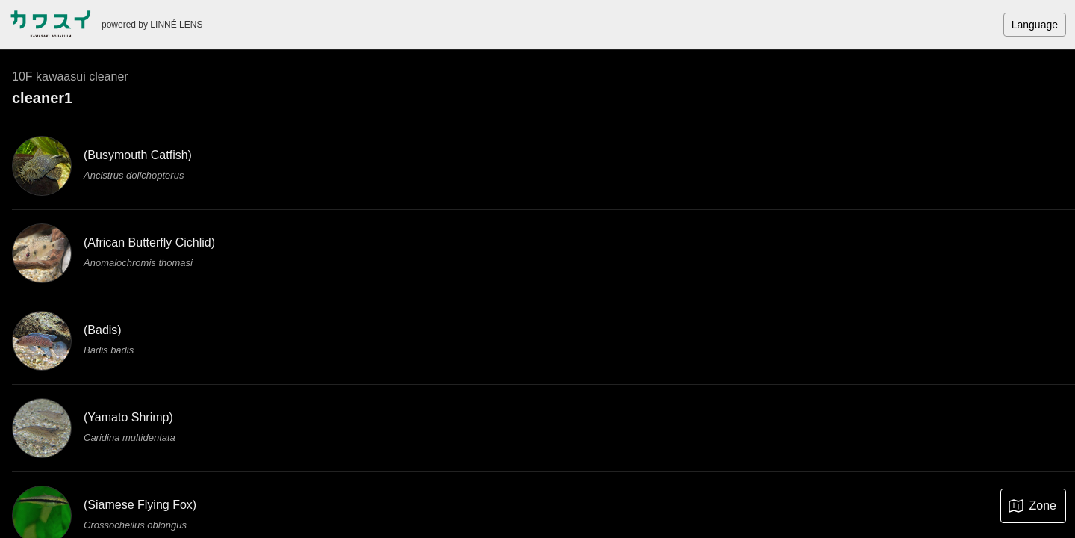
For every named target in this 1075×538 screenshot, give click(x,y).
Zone (1042, 505)
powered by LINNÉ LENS (152, 24)
